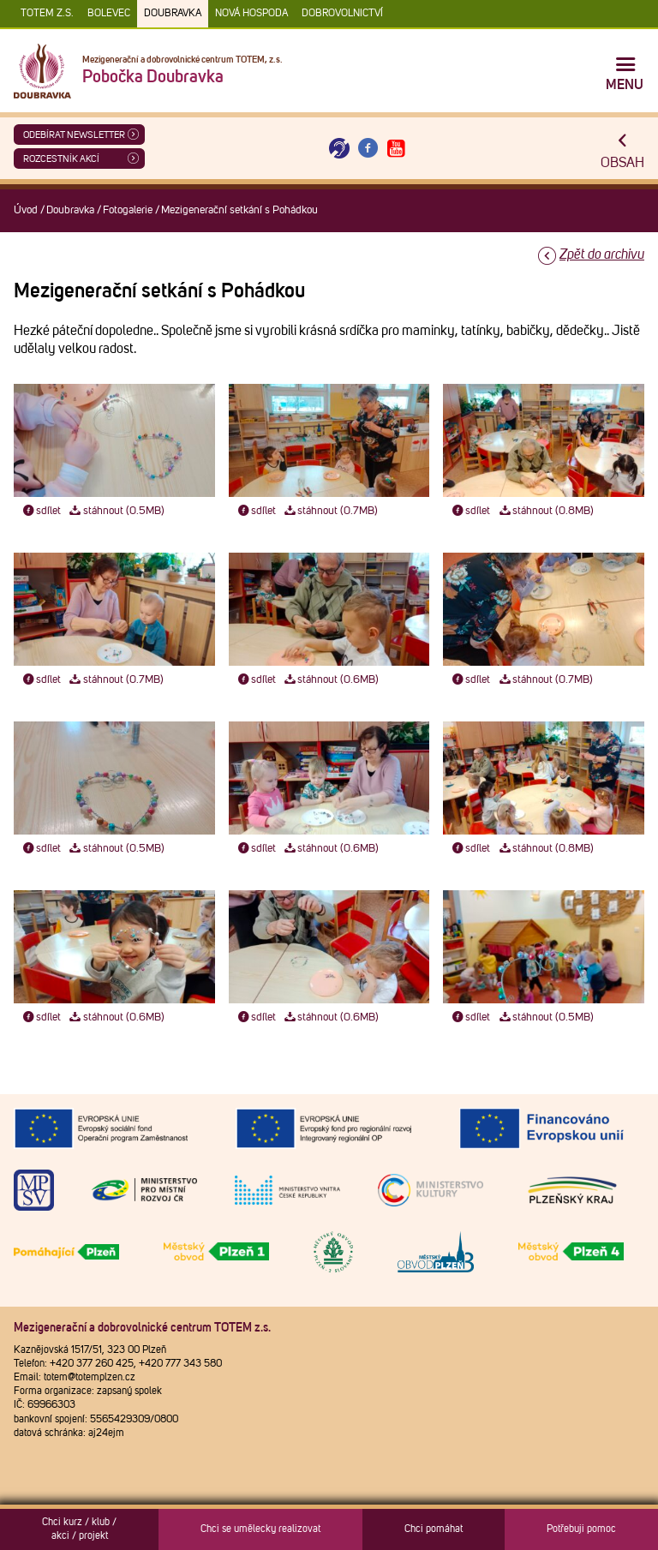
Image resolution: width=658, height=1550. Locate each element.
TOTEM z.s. (47, 14)
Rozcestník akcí (61, 159)
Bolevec (108, 14)
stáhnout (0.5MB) (116, 511)
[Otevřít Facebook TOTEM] (367, 148)
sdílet (41, 511)
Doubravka (172, 14)
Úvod (26, 210)
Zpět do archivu (601, 254)
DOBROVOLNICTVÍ (342, 14)
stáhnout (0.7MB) (331, 511)
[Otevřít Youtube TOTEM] (396, 148)
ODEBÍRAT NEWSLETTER (74, 135)
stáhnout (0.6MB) (331, 679)
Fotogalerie (128, 210)
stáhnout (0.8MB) (545, 511)
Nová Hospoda (251, 14)
